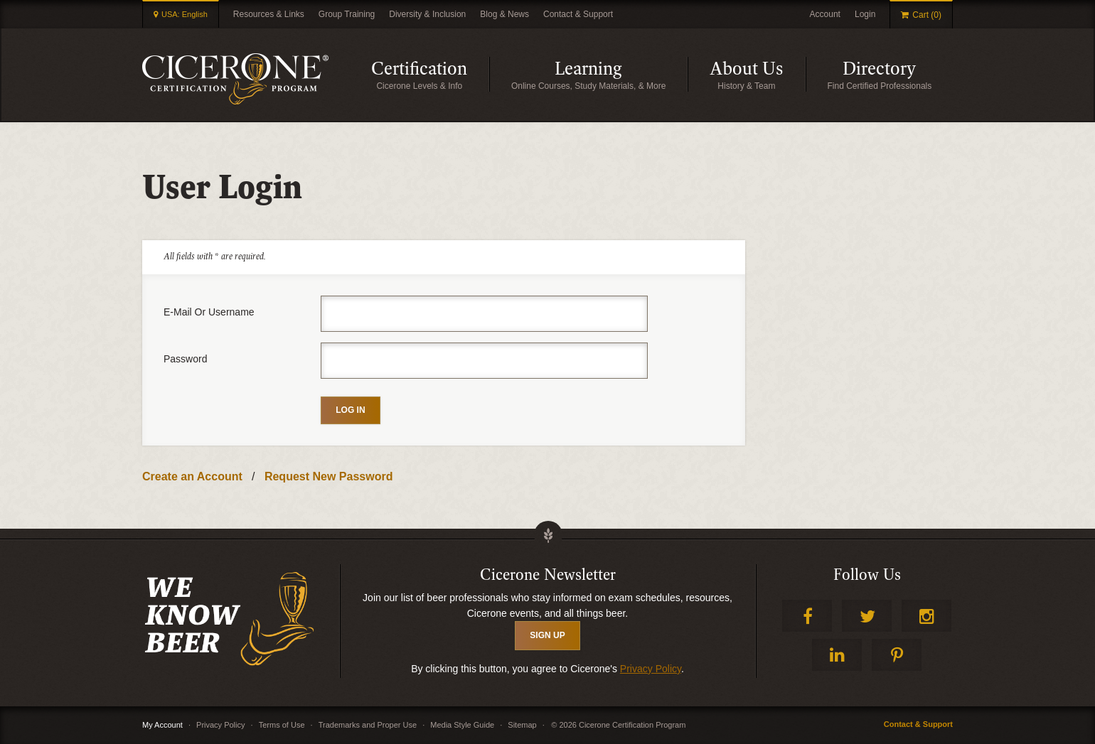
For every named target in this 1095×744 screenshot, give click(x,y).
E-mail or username (209, 312)
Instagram (926, 616)
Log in (350, 410)
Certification (430, 74)
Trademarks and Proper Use (368, 725)
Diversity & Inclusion (427, 14)
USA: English (184, 14)
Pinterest (897, 655)
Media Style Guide (462, 725)
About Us (758, 74)
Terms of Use (282, 725)
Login (865, 14)
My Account (162, 725)
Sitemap (522, 725)
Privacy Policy (650, 668)
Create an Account (192, 476)
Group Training (347, 14)
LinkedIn (837, 655)
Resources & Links (268, 14)
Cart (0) (926, 15)
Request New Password (329, 476)
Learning (621, 74)
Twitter (867, 616)
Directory (898, 74)
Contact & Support (578, 14)
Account (825, 14)
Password (185, 359)
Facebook (807, 616)
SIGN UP (547, 635)
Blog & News (504, 14)
